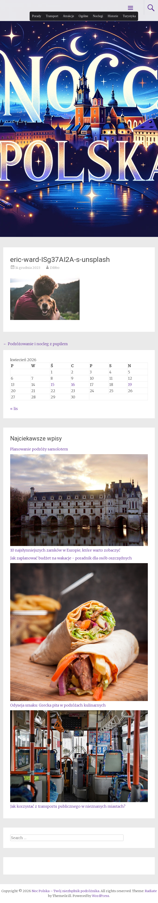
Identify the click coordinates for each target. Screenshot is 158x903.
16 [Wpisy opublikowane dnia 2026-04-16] (73, 384)
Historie (113, 16)
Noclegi (98, 16)
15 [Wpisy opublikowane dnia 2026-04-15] (52, 384)
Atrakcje (68, 16)
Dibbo (54, 268)
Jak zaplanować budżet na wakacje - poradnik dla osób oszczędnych (71, 558)
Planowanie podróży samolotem (39, 449)
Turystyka (129, 16)
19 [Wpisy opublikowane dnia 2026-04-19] (130, 384)
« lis (14, 408)
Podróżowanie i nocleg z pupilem (35, 343)
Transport (52, 16)
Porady (36, 16)
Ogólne (83, 16)
